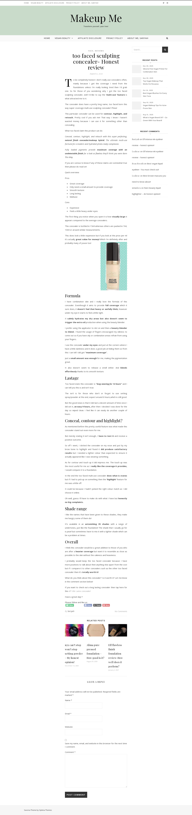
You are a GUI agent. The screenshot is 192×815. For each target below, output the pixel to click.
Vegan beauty (37, 3)
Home (26, 3)
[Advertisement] (150, 254)
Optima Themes (45, 810)
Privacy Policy (73, 3)
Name (68, 700)
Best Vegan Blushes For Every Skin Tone (155, 94)
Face (90, 51)
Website (69, 726)
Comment (70, 752)
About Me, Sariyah (89, 3)
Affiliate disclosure (54, 3)
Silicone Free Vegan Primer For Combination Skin (155, 70)
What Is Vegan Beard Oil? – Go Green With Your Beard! (155, 119)
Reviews (99, 51)
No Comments (121, 611)
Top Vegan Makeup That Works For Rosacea (153, 82)
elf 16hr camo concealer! (80, 591)
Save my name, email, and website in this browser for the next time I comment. (96, 745)
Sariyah (71, 611)
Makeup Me (96, 18)
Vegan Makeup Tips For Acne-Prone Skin (155, 106)
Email (68, 713)
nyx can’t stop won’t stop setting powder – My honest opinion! (74, 653)
